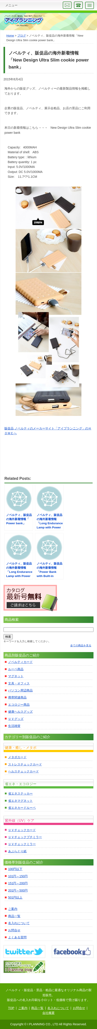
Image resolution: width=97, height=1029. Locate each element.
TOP (11, 1008)
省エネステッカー (20, 793)
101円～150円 (18, 876)
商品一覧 (14, 916)
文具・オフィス (19, 683)
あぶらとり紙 (17, 851)
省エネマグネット (20, 800)
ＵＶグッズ (15, 719)
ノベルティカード (20, 662)
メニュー (11, 5)
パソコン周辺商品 (20, 690)
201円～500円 (18, 890)
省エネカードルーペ (22, 807)
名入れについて (19, 923)
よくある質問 (17, 937)
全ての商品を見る (80, 645)
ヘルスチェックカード (23, 771)
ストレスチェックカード (25, 764)
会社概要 (48, 1013)
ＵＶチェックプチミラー (25, 837)
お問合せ (14, 930)
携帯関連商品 (17, 697)
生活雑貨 (14, 726)
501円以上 (15, 897)
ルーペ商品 (15, 669)
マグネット (15, 676)
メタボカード (17, 757)
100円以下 (15, 869)
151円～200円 (18, 883)
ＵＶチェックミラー (22, 844)
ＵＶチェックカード (22, 830)
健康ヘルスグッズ (20, 711)
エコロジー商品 (19, 704)
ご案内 (12, 909)
